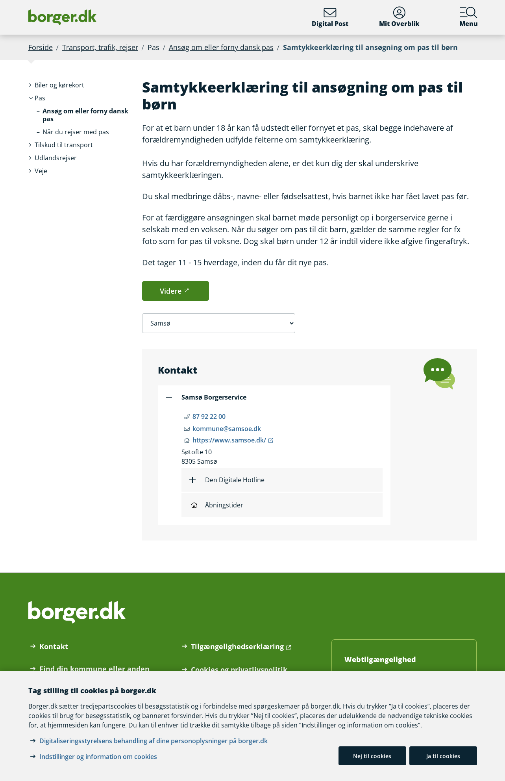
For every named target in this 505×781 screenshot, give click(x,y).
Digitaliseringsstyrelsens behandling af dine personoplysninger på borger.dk (153, 741)
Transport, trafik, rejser (100, 47)
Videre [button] (170, 291)
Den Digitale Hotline (235, 480)
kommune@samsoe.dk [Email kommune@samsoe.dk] (226, 428)
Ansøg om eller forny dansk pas (221, 47)
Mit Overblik (399, 17)
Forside (40, 47)
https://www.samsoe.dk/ (229, 440)
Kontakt (53, 646)
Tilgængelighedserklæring (237, 646)
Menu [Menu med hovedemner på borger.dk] (468, 17)
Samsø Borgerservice (213, 397)
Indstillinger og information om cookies (98, 756)
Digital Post (330, 17)
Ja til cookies (443, 756)
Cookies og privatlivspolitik (239, 669)
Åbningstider (217, 505)
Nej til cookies (372, 756)
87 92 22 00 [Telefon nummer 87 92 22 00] (209, 416)
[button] (59, 85)
